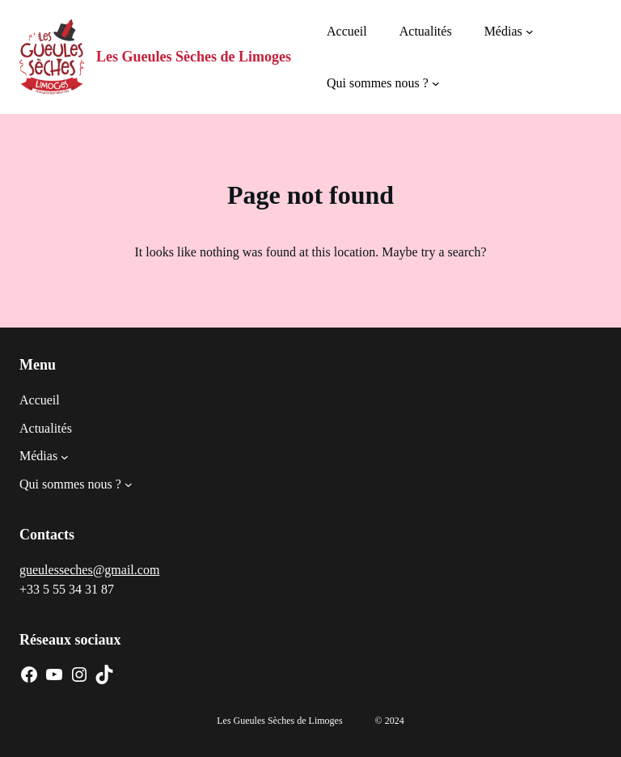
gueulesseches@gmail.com (89, 570)
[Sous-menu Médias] (530, 31)
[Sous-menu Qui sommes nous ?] (436, 83)
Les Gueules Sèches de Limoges (193, 57)
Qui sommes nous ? (378, 83)
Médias (503, 31)
